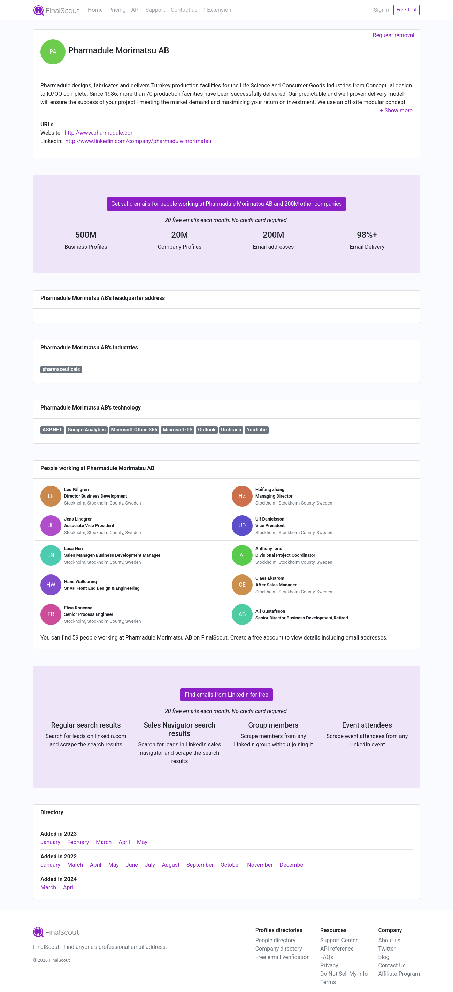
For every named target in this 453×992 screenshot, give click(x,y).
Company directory (278, 948)
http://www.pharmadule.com (100, 132)
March (104, 842)
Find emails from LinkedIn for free (226, 694)
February (78, 842)
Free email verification (282, 957)
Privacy (329, 965)
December (292, 865)
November (259, 865)
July (150, 865)
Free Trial (406, 10)
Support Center (339, 940)
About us (389, 940)
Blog (383, 957)
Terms (328, 982)
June (132, 865)
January (50, 842)
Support (155, 10)
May (142, 842)
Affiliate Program (399, 973)
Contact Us (392, 965)
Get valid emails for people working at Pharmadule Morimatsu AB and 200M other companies (226, 203)
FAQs (326, 957)
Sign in (382, 10)
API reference (337, 948)
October (230, 865)
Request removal (393, 35)
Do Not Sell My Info (344, 973)
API (135, 10)
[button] (396, 110)
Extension (217, 10)
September (200, 865)
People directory (275, 940)
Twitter (386, 948)
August (170, 865)
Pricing (117, 10)
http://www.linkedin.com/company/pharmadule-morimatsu (138, 141)
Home (95, 10)
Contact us (184, 10)
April (124, 842)
